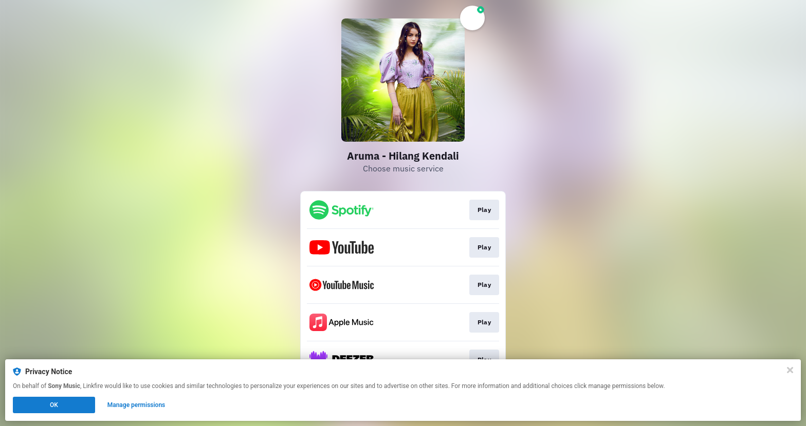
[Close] (790, 370)
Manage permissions (136, 405)
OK (54, 405)
